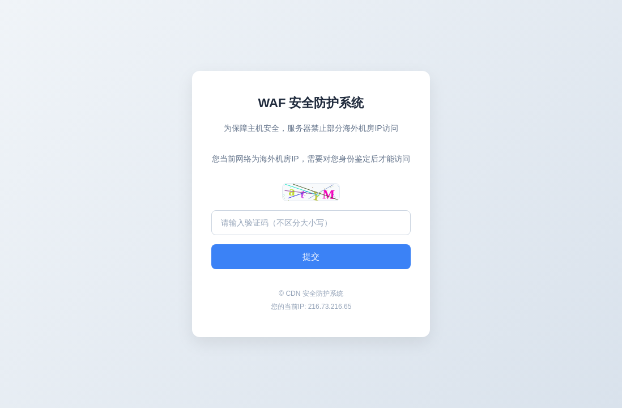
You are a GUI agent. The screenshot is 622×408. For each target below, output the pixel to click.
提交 (311, 256)
